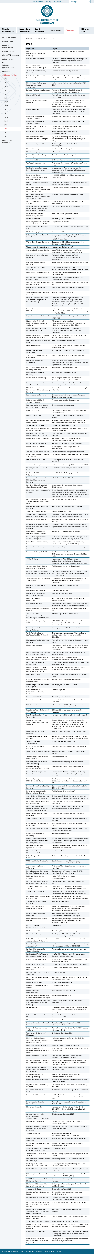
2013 (6, 129)
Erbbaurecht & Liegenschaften (24, 30)
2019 (6, 106)
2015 (6, 121)
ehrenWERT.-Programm (10, 55)
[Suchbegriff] (78, 1)
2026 (6, 79)
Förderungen (71, 30)
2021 (6, 98)
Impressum (39, 1251)
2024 (6, 86)
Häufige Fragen (8, 51)
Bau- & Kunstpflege (39, 30)
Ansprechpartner (38, 2)
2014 (6, 125)
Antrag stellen (7, 59)
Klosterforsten (55, 30)
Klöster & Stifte (85, 30)
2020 (6, 102)
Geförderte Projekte (9, 75)
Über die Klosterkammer (8, 30)
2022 (6, 94)
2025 (6, 83)
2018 (6, 109)
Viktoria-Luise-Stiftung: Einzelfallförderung (9, 65)
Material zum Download (7, 141)
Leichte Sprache (56, 2)
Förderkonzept (7, 41)
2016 (6, 117)
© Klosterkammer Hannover (10, 1251)
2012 (6, 132)
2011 (6, 136)
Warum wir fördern (9, 37)
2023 (6, 90)
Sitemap (47, 2)
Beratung (5, 71)
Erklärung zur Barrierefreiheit (52, 1251)
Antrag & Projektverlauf (7, 46)
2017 (6, 113)
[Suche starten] (89, 1)
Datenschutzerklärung (27, 1251)
